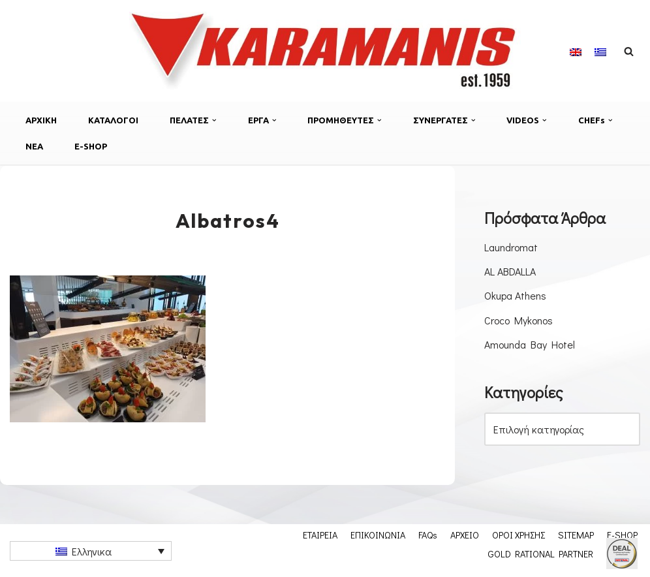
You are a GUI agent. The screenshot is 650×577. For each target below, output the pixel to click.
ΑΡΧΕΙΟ (464, 534)
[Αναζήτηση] (629, 51)
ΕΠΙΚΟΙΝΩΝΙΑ (377, 534)
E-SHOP (90, 146)
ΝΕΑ (34, 146)
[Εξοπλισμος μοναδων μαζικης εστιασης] (325, 51)
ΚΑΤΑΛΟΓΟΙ (113, 120)
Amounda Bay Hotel (529, 344)
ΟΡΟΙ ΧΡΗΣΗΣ (518, 534)
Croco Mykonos (518, 320)
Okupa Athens (515, 295)
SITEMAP (576, 534)
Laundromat (511, 247)
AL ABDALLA (510, 271)
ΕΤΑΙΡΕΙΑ (320, 534)
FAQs (427, 534)
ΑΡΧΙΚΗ (41, 120)
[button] (214, 120)
